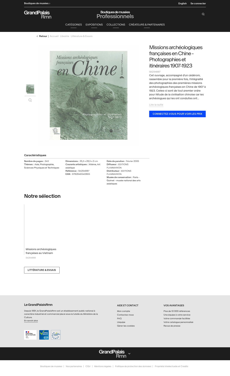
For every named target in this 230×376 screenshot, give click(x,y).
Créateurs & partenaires (147, 24)
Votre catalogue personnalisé (178, 322)
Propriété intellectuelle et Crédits (171, 366)
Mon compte (123, 311)
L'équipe (121, 322)
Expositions (94, 24)
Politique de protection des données (133, 366)
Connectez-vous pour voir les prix (177, 114)
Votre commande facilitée (177, 318)
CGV (88, 366)
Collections (116, 24)
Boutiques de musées (51, 366)
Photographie (47, 165)
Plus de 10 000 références (177, 311)
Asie (36, 165)
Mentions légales (102, 366)
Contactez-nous (125, 315)
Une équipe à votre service (177, 315)
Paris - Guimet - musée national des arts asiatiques (124, 180)
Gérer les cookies (126, 326)
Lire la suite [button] (156, 105)
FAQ (119, 318)
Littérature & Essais (42, 270)
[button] (73, 25)
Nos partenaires (74, 366)
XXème (92, 165)
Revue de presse (172, 326)
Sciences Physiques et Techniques (41, 168)
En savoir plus (31, 321)
